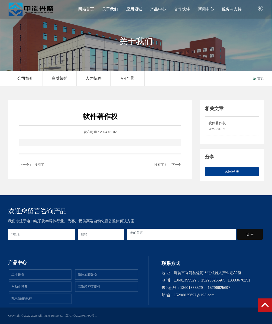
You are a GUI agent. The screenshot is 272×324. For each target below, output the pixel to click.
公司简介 (25, 78)
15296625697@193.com (194, 295)
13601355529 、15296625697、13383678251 (212, 280)
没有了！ (41, 165)
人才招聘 (93, 78)
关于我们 (136, 41)
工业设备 (17, 274)
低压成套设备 (87, 274)
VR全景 (127, 78)
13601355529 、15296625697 (205, 288)
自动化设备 (19, 286)
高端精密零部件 (89, 286)
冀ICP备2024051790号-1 (81, 315)
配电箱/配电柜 (21, 299)
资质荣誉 (59, 78)
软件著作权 (217, 123)
